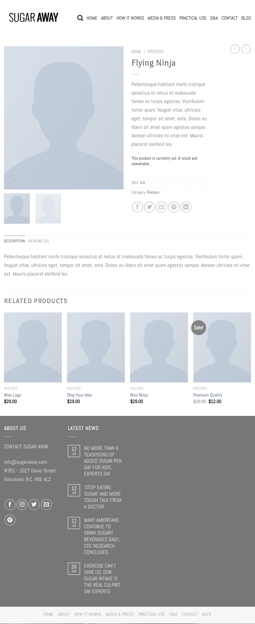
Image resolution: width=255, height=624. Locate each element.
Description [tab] (15, 241)
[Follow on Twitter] (34, 505)
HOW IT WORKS (130, 18)
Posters (156, 51)
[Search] (80, 18)
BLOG (246, 18)
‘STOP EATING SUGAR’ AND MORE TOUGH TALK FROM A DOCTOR (102, 497)
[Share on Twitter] (149, 207)
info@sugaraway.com (25, 462)
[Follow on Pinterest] (9, 520)
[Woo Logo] (33, 348)
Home (136, 51)
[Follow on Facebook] (9, 505)
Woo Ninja (139, 395)
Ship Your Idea (79, 395)
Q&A (214, 18)
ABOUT (107, 18)
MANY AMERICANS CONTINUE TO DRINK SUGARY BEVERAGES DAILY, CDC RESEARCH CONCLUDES (102, 536)
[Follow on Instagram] (21, 505)
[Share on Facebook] (137, 207)
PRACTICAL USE (193, 18)
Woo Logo (12, 395)
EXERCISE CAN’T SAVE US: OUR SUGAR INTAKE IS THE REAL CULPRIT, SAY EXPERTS (102, 579)
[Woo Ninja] (159, 348)
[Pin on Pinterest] (173, 207)
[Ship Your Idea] (96, 348)
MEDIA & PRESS (162, 18)
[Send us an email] (46, 505)
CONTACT (229, 18)
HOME (92, 18)
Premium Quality (207, 395)
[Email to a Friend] (161, 207)
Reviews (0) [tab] (40, 241)
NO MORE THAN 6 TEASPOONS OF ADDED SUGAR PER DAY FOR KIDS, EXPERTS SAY (102, 461)
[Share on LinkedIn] (185, 207)
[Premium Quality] (222, 348)
